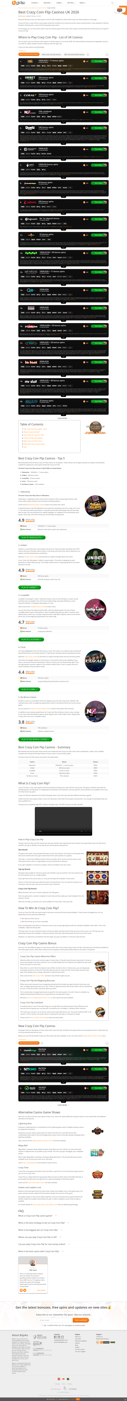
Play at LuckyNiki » (31, 639)
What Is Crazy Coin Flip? (31, 432)
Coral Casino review (31, 657)
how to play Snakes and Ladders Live (45, 1205)
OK (78, 1399)
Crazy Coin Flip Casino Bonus (33, 438)
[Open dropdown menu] (35, 3)
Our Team (78, 1339)
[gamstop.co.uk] (73, 1389)
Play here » (99, 61)
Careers (77, 1343)
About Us (78, 1337)
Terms (64, 1384)
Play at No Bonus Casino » (35, 739)
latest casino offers (38, 976)
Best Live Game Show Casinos (74, 54)
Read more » (41, 1290)
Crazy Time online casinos (36, 1183)
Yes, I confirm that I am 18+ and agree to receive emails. (64, 1325)
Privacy (70, 1384)
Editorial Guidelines (81, 1341)
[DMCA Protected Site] (104, 1342)
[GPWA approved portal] (112, 1342)
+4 (70, 188)
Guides (77, 1347)
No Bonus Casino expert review (40, 709)
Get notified (81, 1320)
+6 (70, 331)
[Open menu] (88, 54)
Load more (63, 418)
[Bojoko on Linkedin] (59, 1337)
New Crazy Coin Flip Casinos (51, 54)
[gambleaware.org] (56, 1389)
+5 (70, 1074)
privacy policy (71, 1399)
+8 (70, 1093)
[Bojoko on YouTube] (62, 1337)
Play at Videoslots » (32, 537)
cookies (56, 1399)
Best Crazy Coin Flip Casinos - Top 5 (35, 429)
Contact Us (99, 1337)
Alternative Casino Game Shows (34, 444)
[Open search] (107, 54)
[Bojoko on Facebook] (55, 1337)
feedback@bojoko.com (61, 1340)
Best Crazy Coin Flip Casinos (29, 54)
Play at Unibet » (30, 587)
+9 (70, 66)
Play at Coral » (29, 689)
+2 (70, 83)
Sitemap (57, 1384)
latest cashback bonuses (38, 1018)
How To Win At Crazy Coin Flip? (34, 435)
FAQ (25, 447)
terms (57, 69)
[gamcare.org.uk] (65, 1388)
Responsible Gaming (102, 1339)
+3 (70, 277)
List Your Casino (80, 1349)
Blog (76, 1345)
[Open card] (63, 72)
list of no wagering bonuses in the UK (39, 998)
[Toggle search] (112, 2)
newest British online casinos (92, 1036)
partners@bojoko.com (60, 1342)
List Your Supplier (80, 1351)
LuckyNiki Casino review (38, 607)
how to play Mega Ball (29, 1163)
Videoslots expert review (36, 505)
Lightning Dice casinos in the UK (42, 1141)
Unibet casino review (31, 557)
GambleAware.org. (66, 69)
